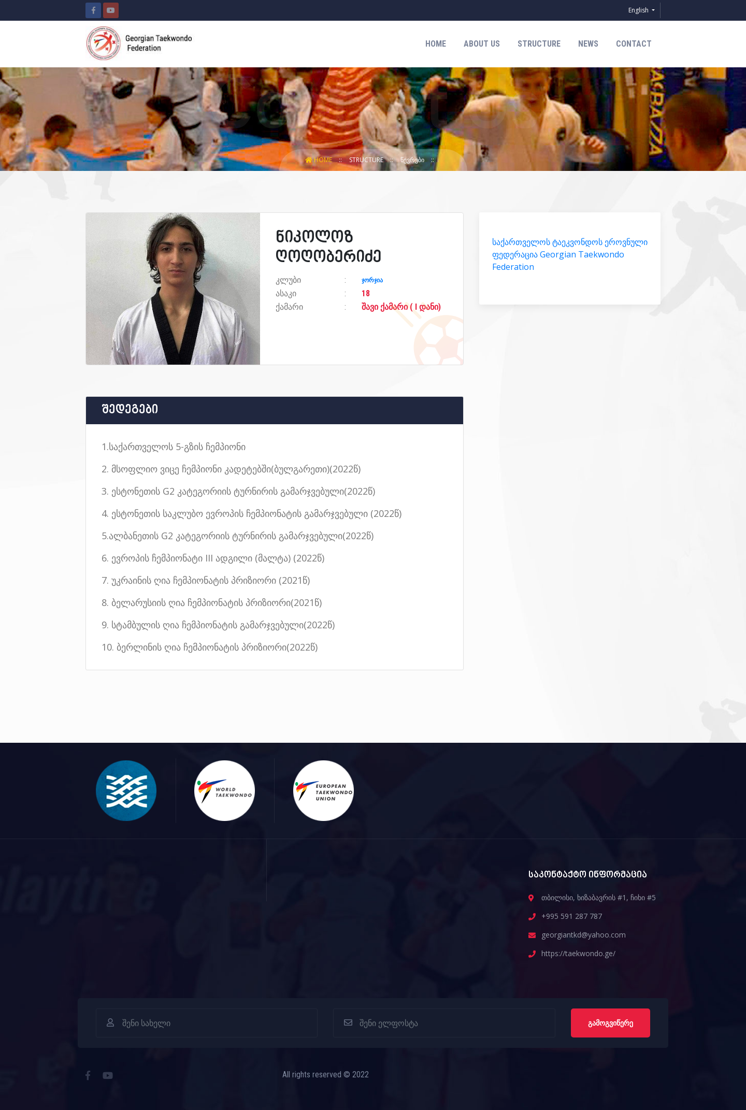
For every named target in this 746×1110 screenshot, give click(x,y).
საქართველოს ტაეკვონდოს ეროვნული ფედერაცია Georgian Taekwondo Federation (570, 254)
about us (482, 44)
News (588, 44)
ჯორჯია (372, 280)
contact (634, 44)
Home (435, 44)
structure (539, 44)
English (639, 10)
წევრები (413, 159)
